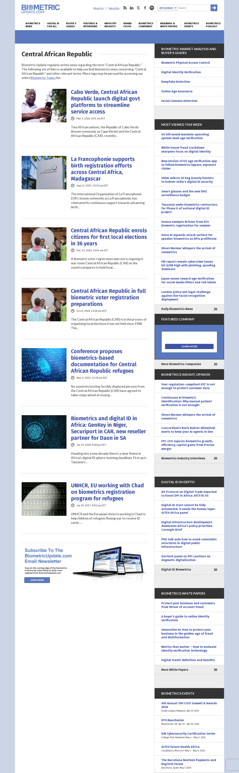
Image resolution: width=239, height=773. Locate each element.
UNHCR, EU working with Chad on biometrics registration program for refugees (107, 492)
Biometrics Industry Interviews (183, 458)
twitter (138, 7)
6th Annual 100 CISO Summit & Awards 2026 (189, 707)
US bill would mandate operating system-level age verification (185, 136)
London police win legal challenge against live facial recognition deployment (185, 295)
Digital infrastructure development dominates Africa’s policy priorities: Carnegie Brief (187, 525)
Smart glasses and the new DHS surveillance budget (184, 193)
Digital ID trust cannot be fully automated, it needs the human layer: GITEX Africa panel (188, 508)
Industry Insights (110, 25)
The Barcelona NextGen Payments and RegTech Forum (189, 764)
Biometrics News (33, 25)
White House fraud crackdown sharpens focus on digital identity (186, 149)
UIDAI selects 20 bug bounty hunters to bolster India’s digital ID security (187, 179)
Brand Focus (127, 25)
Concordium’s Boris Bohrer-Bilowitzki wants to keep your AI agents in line (188, 429)
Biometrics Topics (43, 78)
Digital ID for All (53, 25)
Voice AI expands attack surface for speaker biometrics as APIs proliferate (189, 236)
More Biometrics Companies (181, 364)
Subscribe (113, 8)
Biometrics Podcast (213, 25)
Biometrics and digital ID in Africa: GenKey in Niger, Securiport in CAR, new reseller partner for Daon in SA (108, 428)
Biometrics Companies (146, 25)
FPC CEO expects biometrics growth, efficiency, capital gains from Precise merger (187, 444)
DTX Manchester (189, 722)
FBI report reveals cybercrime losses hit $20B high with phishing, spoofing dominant (188, 265)
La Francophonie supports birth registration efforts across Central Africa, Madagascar (103, 169)
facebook (145, 7)
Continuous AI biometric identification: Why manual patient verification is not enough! (186, 401)
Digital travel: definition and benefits (188, 660)
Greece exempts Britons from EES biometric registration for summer (186, 223)
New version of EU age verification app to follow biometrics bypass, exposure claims (189, 164)
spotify (151, 7)
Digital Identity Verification (181, 72)
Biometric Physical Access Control (185, 62)
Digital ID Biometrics (176, 569)
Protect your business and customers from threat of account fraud (188, 605)
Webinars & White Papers (168, 25)
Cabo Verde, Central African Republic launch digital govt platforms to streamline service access (105, 102)
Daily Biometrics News (177, 309)
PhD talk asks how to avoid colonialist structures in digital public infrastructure (189, 543)
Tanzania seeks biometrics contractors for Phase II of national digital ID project (189, 208)
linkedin (131, 7)
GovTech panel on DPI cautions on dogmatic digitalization (185, 558)
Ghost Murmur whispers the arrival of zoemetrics (188, 250)
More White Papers (174, 669)
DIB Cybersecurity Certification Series (189, 735)
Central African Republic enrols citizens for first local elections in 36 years (109, 237)
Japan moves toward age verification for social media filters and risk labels (188, 280)
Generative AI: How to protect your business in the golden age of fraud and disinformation (187, 633)
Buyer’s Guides (71, 25)
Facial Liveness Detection (179, 101)
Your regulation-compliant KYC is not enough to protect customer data (188, 386)
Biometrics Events (191, 25)
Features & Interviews (90, 25)
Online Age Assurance (177, 91)
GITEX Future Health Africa (189, 749)
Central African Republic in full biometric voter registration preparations (108, 297)
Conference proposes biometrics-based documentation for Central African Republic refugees (103, 361)
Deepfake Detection (175, 81)
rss (125, 7)
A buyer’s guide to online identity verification (185, 618)
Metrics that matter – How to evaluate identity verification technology (188, 648)
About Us (98, 8)
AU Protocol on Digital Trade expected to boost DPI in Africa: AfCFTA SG (189, 493)
